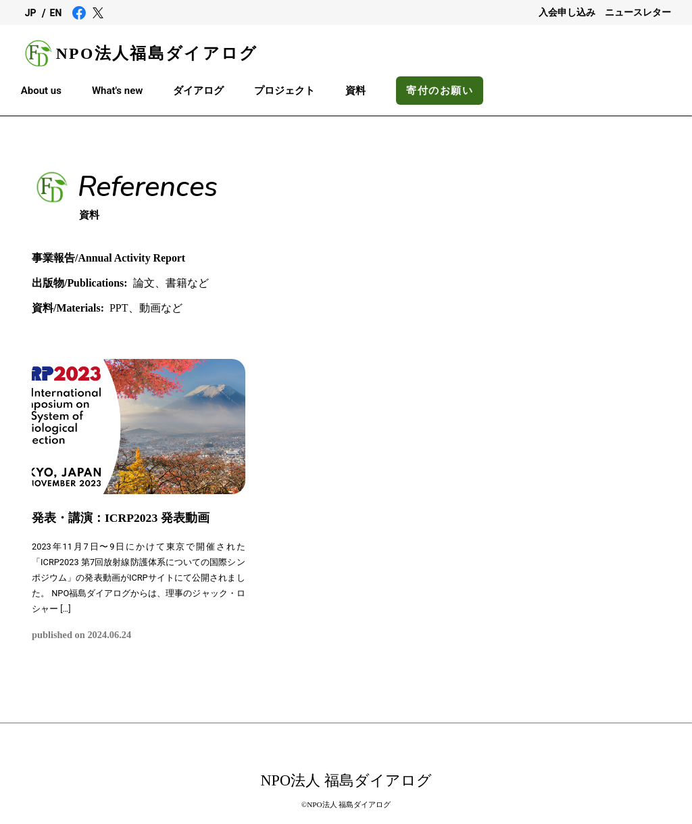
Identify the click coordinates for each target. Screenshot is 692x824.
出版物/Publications (80, 283)
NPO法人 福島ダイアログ (345, 780)
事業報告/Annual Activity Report (109, 258)
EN (56, 13)
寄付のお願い (439, 90)
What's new (117, 90)
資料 (355, 90)
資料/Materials (68, 308)
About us (41, 90)
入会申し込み (567, 12)
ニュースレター (638, 12)
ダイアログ (198, 90)
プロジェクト (284, 90)
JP (30, 13)
